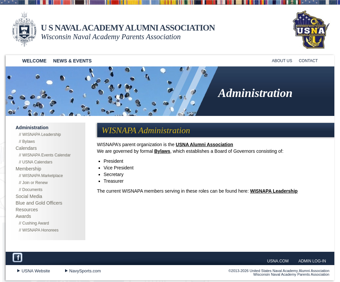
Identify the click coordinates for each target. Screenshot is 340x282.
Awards (23, 216)
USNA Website (36, 270)
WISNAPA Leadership (274, 191)
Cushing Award (35, 223)
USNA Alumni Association (204, 144)
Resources (27, 209)
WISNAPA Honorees (40, 230)
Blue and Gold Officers (39, 203)
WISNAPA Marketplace (42, 175)
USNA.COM (278, 261)
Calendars (26, 148)
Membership (28, 168)
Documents (32, 189)
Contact (308, 60)
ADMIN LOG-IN (312, 261)
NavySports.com (85, 270)
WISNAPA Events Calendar (46, 155)
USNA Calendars (37, 162)
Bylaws (162, 151)
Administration (32, 127)
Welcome (34, 60)
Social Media (29, 196)
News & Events (72, 60)
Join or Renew (35, 182)
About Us (282, 60)
